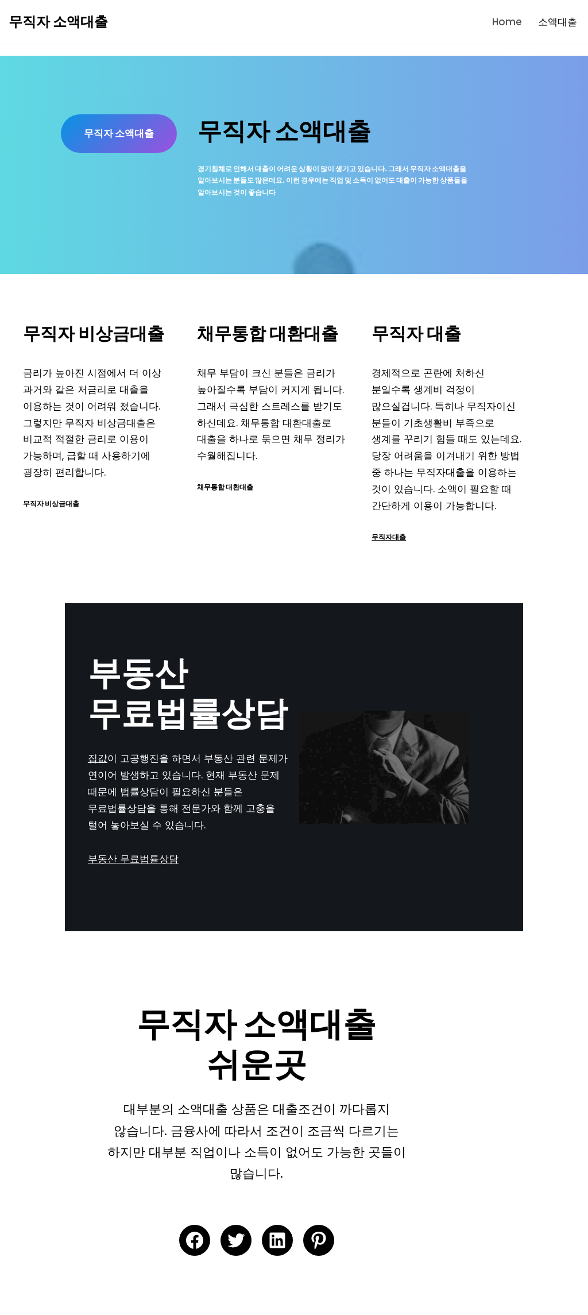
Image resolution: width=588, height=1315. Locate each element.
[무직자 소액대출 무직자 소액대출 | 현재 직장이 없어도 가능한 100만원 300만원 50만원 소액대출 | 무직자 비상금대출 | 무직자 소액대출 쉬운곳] (58, 22)
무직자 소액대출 (130, 144)
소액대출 (557, 22)
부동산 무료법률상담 (68, 853)
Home (507, 22)
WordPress (129, 1299)
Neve (21, 1299)
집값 (32, 770)
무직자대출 (417, 540)
